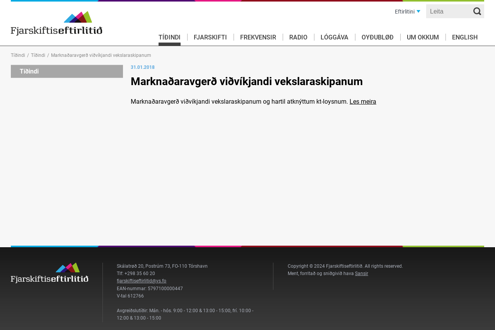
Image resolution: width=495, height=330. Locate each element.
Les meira (363, 101)
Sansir (361, 273)
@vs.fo (159, 281)
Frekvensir (258, 37)
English (465, 37)
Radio (298, 37)
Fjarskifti (210, 37)
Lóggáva (334, 37)
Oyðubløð (378, 37)
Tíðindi (170, 37)
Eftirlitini (405, 12)
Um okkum (423, 37)
